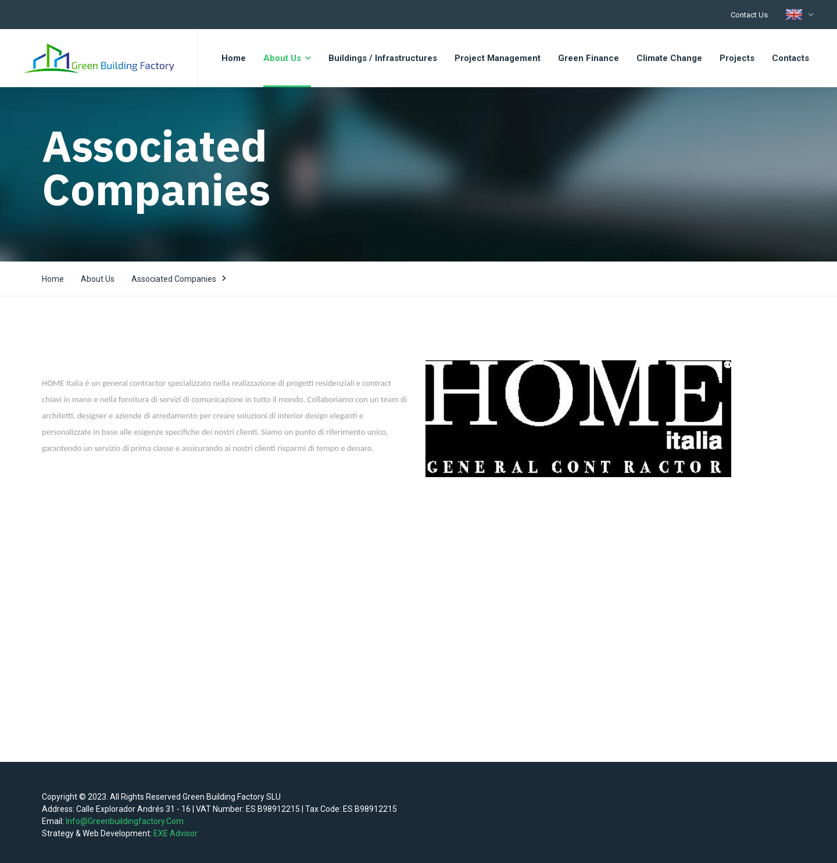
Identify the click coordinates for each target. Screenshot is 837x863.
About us (98, 279)
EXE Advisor (175, 833)
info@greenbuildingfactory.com (125, 821)
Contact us (749, 14)
